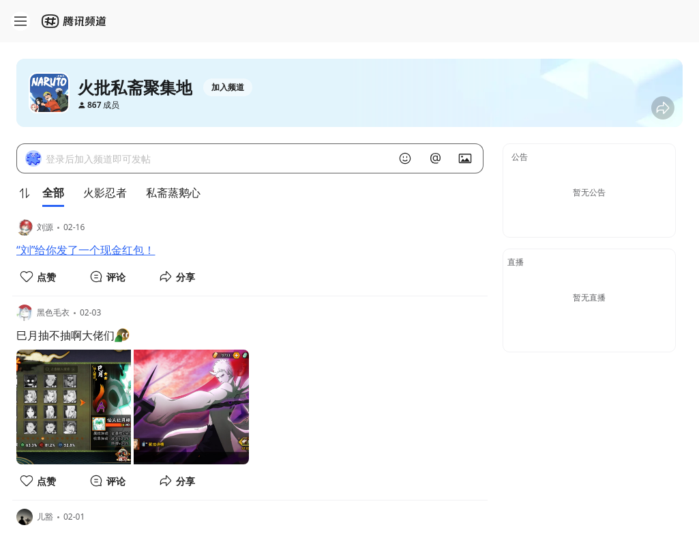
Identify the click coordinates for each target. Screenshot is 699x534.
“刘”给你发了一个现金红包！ (85, 249)
